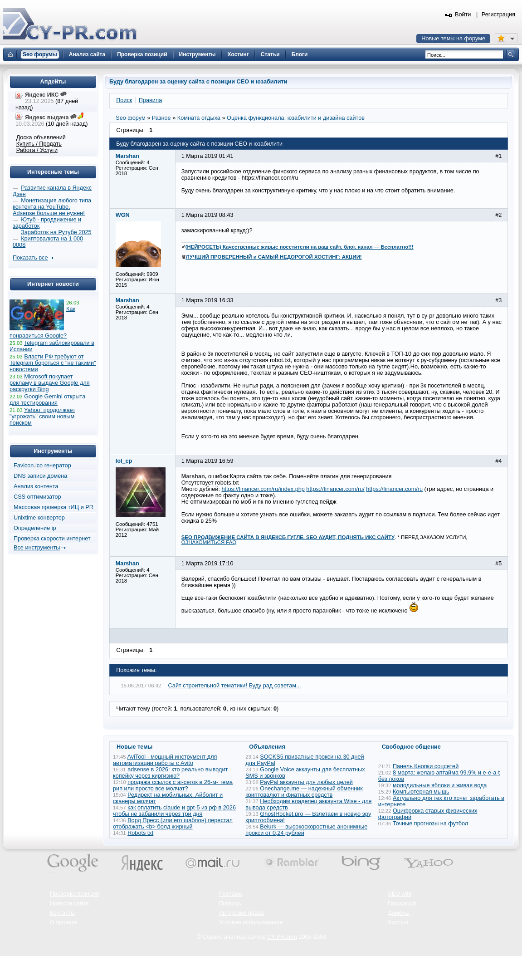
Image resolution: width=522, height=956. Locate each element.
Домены (399, 913)
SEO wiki (399, 894)
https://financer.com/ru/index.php (262, 489)
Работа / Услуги (37, 150)
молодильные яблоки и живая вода (440, 785)
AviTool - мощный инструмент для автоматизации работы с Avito (165, 760)
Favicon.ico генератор (42, 465)
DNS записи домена (40, 476)
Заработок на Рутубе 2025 (56, 232)
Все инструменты (37, 547)
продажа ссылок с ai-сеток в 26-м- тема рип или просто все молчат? (173, 785)
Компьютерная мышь (421, 792)
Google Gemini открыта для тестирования (47, 399)
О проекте (63, 922)
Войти (463, 14)
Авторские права (241, 913)
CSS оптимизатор (37, 497)
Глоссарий (402, 903)
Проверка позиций (74, 894)
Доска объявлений (41, 137)
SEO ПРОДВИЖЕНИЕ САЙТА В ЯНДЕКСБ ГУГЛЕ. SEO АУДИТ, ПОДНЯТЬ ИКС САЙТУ (288, 537)
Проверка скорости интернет (52, 538)
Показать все (30, 258)
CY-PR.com (282, 937)
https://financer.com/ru (394, 489)
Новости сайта (69, 903)
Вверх (468, 924)
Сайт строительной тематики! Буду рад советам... (234, 685)
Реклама (230, 894)
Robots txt (140, 833)
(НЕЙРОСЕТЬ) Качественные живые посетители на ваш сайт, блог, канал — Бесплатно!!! (299, 247)
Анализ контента (36, 486)
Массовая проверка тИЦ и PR (53, 507)
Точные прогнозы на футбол (430, 823)
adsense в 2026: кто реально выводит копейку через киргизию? (170, 772)
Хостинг (398, 922)
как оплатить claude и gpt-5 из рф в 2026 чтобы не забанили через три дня (174, 810)
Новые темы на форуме (453, 38)
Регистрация (498, 14)
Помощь (230, 903)
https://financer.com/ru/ (335, 489)
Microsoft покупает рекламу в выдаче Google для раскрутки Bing (50, 382)
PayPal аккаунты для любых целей (306, 782)
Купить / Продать (39, 144)
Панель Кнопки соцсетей (426, 766)
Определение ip (35, 528)
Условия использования (251, 922)
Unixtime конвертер (39, 518)
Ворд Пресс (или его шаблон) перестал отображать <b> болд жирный (173, 823)
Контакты (62, 913)
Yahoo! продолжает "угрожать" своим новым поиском (42, 416)
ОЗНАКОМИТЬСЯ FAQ (209, 542)
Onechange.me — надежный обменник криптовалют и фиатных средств (304, 791)
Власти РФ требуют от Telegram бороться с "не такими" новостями (53, 363)
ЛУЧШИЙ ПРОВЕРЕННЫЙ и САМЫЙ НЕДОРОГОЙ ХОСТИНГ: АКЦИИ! (274, 257)
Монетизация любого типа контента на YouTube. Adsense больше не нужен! (52, 206)
